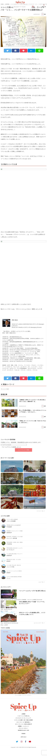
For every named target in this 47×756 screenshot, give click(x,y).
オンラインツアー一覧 (39, 622)
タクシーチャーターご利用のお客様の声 (23, 724)
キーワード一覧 (41, 511)
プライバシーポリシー (23, 728)
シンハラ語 (5, 389)
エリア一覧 (42, 582)
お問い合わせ (23, 736)
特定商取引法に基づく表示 (23, 730)
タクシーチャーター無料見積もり (24, 722)
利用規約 (23, 733)
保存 (43, 14)
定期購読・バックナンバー (23, 726)
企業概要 (23, 713)
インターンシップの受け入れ (24, 715)
